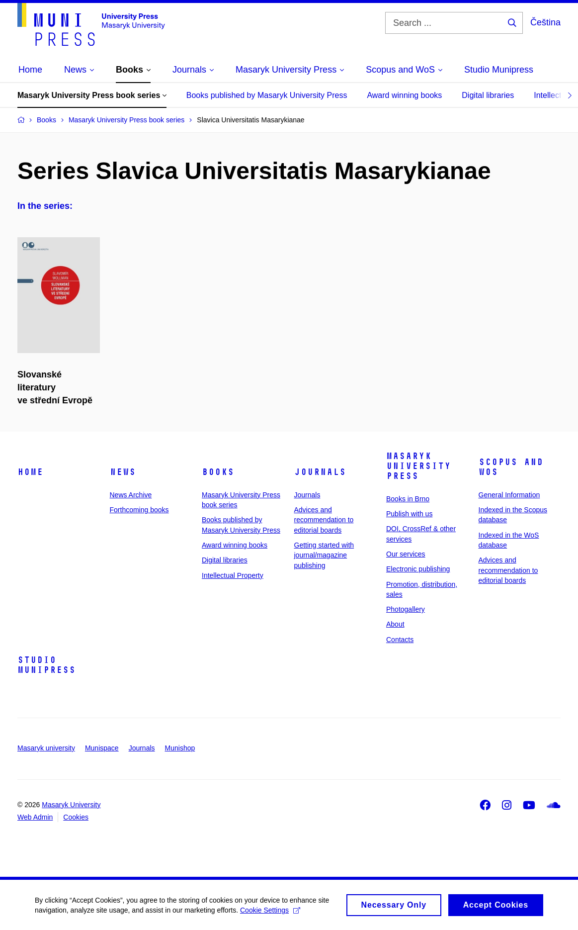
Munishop (180, 748)
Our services (405, 554)
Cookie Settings (270, 914)
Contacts (399, 640)
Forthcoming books (139, 510)
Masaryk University (71, 805)
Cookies (75, 817)
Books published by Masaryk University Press (266, 95)
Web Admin (35, 817)
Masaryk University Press (418, 466)
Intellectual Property (232, 575)
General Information (509, 495)
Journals (320, 471)
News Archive (131, 495)
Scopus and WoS (511, 467)
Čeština (545, 22)
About (395, 624)
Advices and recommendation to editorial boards (324, 520)
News (123, 471)
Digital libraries (488, 95)
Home (30, 471)
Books (218, 471)
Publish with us (409, 514)
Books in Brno (407, 499)
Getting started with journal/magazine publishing (324, 555)
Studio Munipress (46, 664)
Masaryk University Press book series (91, 95)
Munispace (102, 748)
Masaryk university (46, 748)
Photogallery (405, 609)
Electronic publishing (418, 569)
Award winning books (404, 95)
